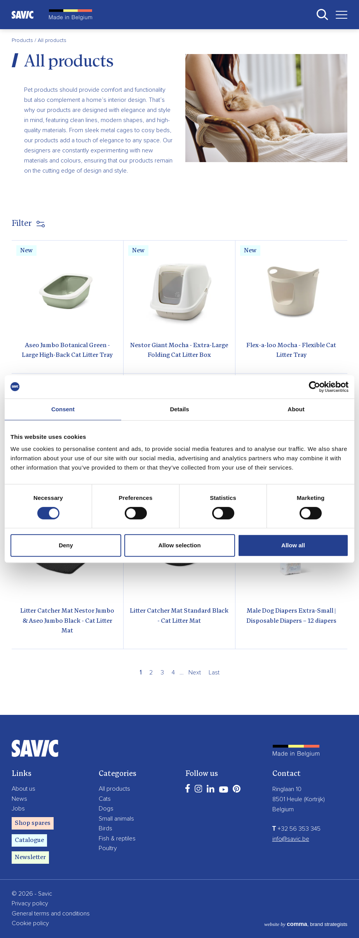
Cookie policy (30, 923)
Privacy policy (30, 903)
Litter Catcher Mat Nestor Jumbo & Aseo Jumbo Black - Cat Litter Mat (67, 621)
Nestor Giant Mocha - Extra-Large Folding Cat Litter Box (179, 350)
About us (23, 789)
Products (23, 40)
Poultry (108, 848)
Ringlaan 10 (286, 789)
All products (114, 789)
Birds (105, 828)
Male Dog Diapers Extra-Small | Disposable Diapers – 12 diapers (291, 616)
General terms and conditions (51, 913)
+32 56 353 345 (296, 829)
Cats (105, 799)
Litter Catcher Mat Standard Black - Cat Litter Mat (179, 616)
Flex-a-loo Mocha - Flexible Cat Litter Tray (291, 350)
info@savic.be (290, 839)
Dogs (106, 808)
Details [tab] (179, 409)
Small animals (116, 819)
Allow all (293, 545)
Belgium (283, 809)
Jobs (18, 808)
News (19, 799)
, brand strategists (305, 924)
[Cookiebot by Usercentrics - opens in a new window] (315, 387)
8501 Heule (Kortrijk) (298, 799)
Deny (66, 545)
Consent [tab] (63, 409)
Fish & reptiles (117, 838)
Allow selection (179, 545)
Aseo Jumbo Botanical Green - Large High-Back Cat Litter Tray (67, 350)
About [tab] (296, 409)
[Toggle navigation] (338, 14)
